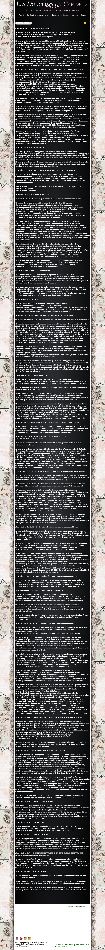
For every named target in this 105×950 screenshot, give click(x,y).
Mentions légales (76, 906)
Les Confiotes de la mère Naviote (38, 15)
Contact (83, 15)
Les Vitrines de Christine (60, 15)
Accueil (21, 15)
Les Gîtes (75, 15)
